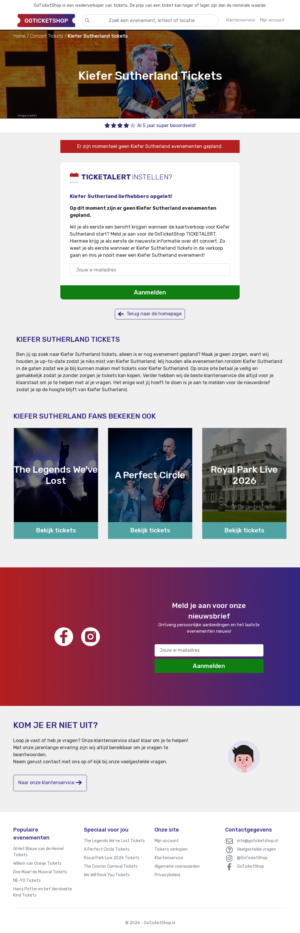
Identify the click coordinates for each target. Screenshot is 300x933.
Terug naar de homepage (150, 314)
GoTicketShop (250, 866)
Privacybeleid (167, 874)
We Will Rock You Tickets (107, 874)
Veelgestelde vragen (256, 849)
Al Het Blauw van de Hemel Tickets (38, 851)
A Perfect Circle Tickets (107, 849)
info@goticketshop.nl (257, 840)
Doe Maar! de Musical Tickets (40, 871)
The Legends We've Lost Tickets (114, 840)
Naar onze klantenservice (50, 782)
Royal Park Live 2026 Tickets (111, 857)
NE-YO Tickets (27, 880)
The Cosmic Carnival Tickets (111, 866)
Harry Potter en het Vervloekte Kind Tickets (42, 892)
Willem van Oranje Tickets (37, 863)
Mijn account (167, 840)
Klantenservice (169, 857)
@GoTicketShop (252, 857)
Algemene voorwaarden (177, 866)
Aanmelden (150, 292)
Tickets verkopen (171, 849)
